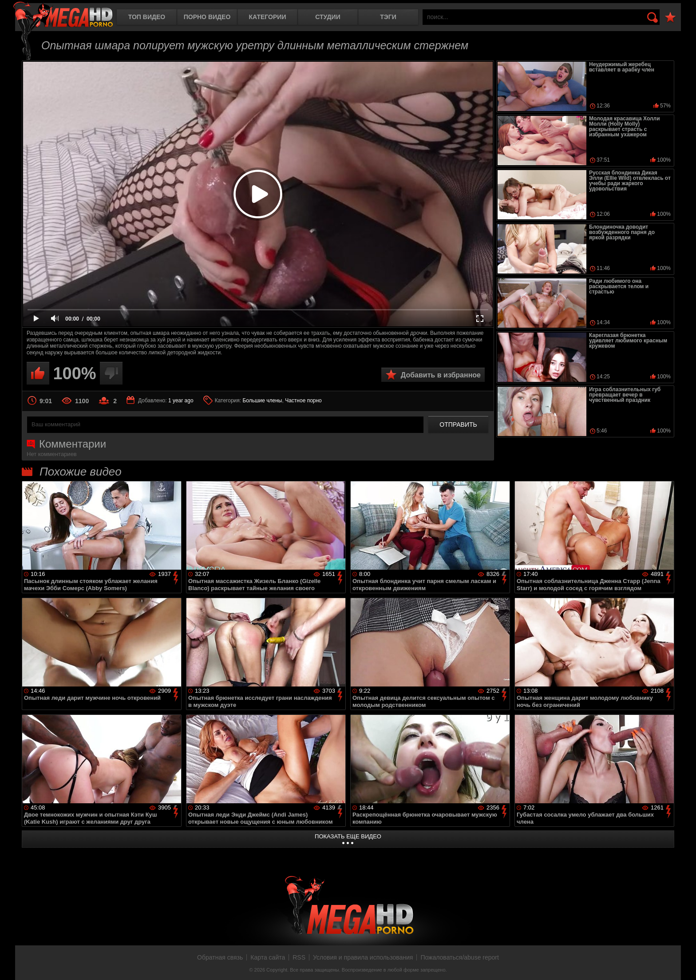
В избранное (670, 18)
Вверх (682, 963)
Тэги (388, 16)
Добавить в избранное (441, 375)
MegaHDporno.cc (63, 15)
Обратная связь (220, 957)
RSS (299, 957)
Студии (327, 16)
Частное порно (303, 400)
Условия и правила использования (363, 957)
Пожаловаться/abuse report (459, 957)
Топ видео (146, 16)
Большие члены (262, 400)
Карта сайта (267, 957)
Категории (267, 16)
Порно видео (207, 16)
